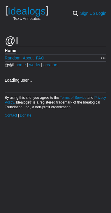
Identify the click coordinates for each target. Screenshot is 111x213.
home (20, 64)
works (35, 64)
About (28, 58)
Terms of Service (74, 98)
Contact (11, 115)
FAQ (40, 58)
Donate (25, 115)
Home (10, 50)
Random (12, 58)
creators (51, 64)
